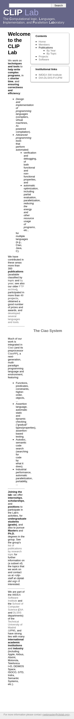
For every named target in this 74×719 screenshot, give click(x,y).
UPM (59, 77)
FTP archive (16, 288)
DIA (21, 609)
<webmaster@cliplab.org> (56, 714)
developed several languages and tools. (14, 318)
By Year (51, 50)
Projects (43, 56)
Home (42, 41)
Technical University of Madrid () (15, 626)
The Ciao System (48, 331)
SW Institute (55, 74)
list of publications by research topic (15, 550)
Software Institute (14, 597)
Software (44, 59)
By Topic (51, 53)
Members (44, 44)
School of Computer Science (15, 606)
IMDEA (43, 74)
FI (54, 77)
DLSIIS (17, 612)
